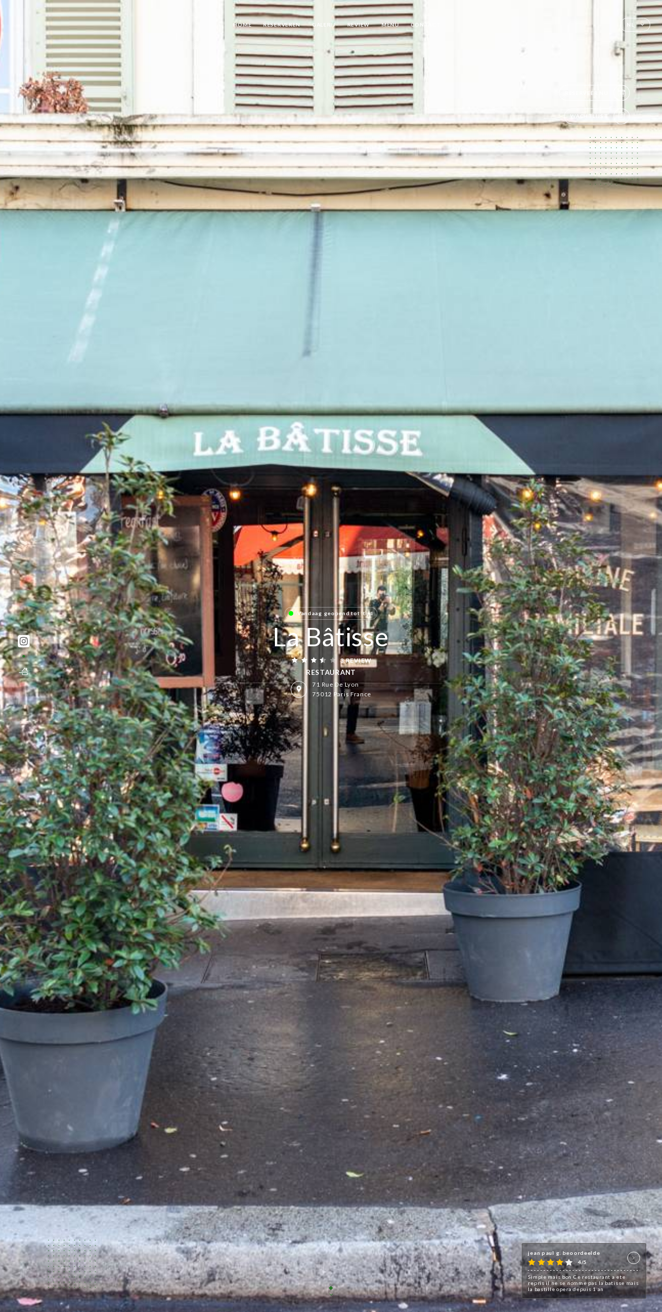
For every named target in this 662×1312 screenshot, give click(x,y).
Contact (425, 24)
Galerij (324, 24)
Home (242, 24)
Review (358, 24)
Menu (390, 24)
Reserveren (281, 24)
